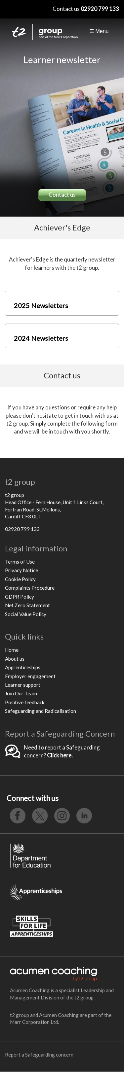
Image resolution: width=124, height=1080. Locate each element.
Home (12, 650)
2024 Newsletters (41, 338)
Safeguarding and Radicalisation (40, 711)
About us (14, 659)
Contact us (62, 194)
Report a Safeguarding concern (39, 1055)
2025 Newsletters (41, 305)
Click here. (60, 755)
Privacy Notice (21, 570)
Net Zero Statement (27, 605)
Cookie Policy (20, 579)
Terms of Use (20, 562)
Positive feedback (25, 702)
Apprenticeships (22, 667)
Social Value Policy (25, 614)
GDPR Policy (19, 597)
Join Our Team (21, 693)
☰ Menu (98, 31)
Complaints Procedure (30, 588)
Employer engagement (30, 676)
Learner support (22, 685)
